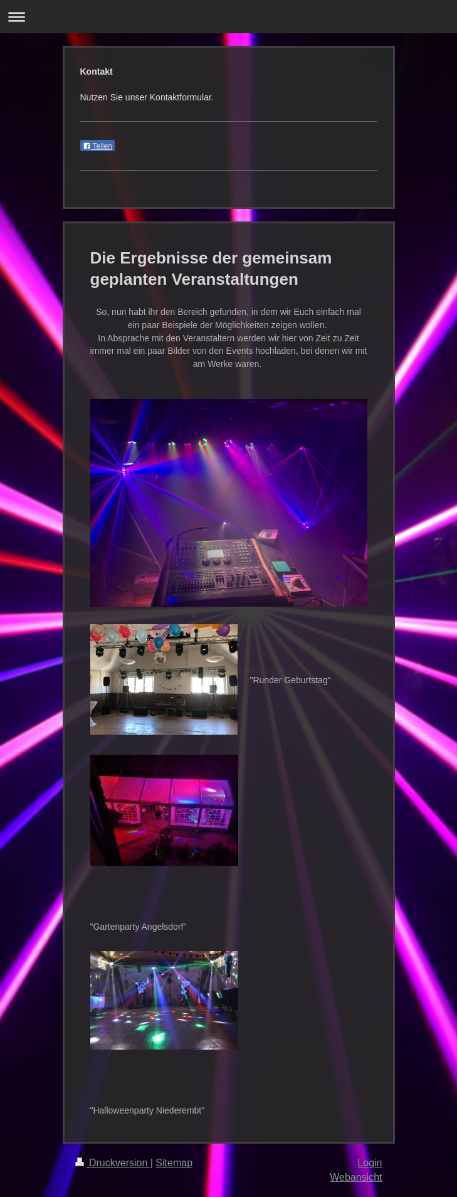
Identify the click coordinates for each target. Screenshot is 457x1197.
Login (369, 1162)
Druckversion (112, 1162)
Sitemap (173, 1162)
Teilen (97, 146)
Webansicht (356, 1177)
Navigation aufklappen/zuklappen (228, 16)
